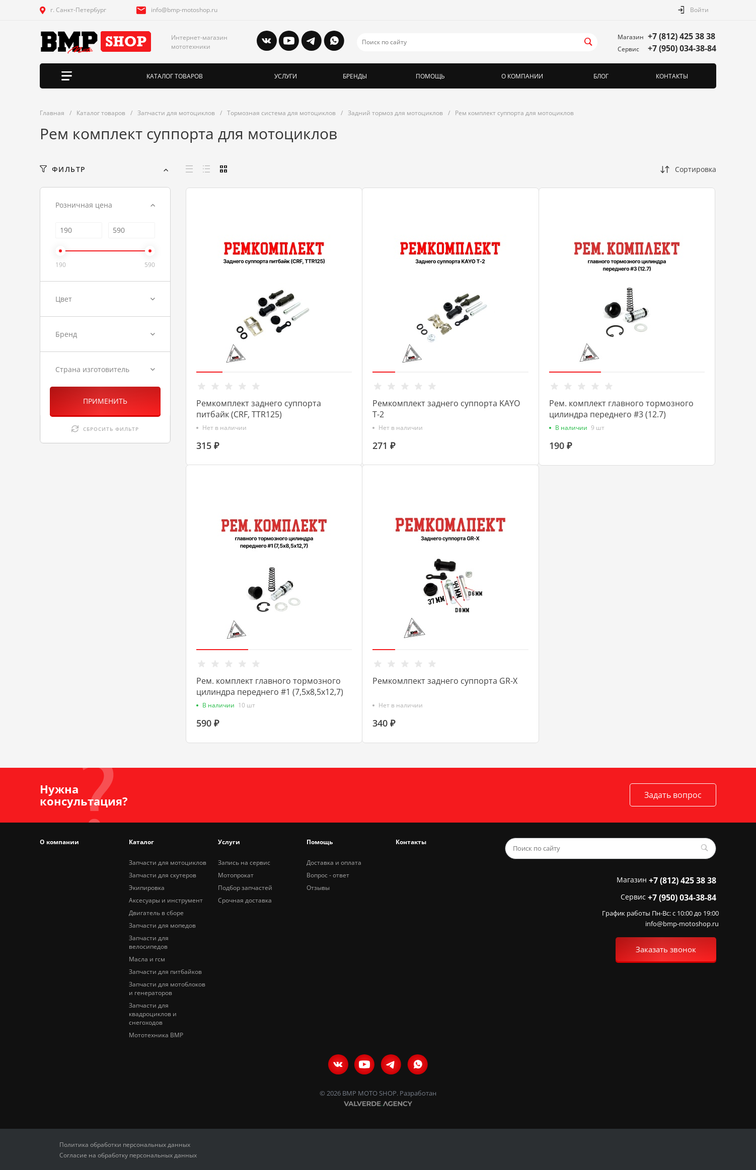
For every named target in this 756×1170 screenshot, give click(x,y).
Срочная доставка (245, 900)
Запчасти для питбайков (165, 971)
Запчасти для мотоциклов (167, 862)
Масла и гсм (147, 959)
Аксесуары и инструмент (166, 900)
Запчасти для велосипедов (149, 942)
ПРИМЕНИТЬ (105, 401)
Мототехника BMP (156, 1035)
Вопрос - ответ (328, 875)
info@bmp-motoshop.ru (184, 10)
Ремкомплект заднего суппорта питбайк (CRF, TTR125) (258, 409)
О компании (59, 842)
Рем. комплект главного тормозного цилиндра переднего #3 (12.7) (621, 409)
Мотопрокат (236, 875)
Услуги (229, 842)
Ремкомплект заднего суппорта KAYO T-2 (446, 409)
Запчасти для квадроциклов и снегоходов (153, 1014)
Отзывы (318, 887)
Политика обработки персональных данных (124, 1144)
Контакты (411, 842)
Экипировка (147, 887)
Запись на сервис (244, 862)
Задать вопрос (673, 794)
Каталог (141, 842)
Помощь (320, 842)
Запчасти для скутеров (162, 875)
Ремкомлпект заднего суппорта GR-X (444, 680)
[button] (209, 372)
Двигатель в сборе (156, 913)
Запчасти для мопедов (162, 925)
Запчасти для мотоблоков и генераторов (167, 988)
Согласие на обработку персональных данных (128, 1155)
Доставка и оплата (334, 862)
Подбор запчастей (245, 887)
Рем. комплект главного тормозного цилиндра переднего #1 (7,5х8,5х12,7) (269, 686)
